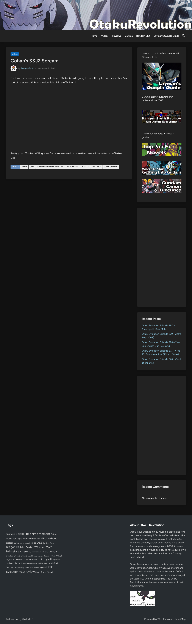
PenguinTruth (153, 535)
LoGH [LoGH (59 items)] (34, 559)
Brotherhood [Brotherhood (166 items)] (49, 538)
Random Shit (143, 35)
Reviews (116, 35)
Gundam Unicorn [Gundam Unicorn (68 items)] (13, 556)
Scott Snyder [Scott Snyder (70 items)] (41, 572)
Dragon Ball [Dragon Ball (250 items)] (13, 547)
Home (94, 35)
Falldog (171, 531)
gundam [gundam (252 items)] (54, 551)
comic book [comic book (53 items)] (24, 543)
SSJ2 (99, 167)
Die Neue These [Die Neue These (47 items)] (48, 543)
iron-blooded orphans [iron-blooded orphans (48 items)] (35, 556)
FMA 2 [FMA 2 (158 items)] (48, 547)
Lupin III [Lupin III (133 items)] (48, 559)
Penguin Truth (27, 68)
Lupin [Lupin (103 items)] (40, 559)
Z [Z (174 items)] (52, 571)
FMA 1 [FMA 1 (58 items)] (41, 547)
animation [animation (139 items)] (11, 533)
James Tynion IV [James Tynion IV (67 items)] (51, 556)
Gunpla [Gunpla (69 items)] (24, 556)
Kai (93, 167)
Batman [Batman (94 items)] (26, 538)
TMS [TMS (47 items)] (49, 572)
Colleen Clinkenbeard (48, 167)
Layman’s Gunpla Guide (166, 35)
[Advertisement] (162, 257)
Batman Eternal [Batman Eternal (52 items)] (36, 539)
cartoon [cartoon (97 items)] (9, 542)
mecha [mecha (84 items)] (26, 563)
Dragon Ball (73, 167)
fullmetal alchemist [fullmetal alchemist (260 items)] (18, 551)
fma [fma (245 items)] (36, 547)
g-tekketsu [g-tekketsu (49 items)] (44, 552)
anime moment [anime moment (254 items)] (40, 534)
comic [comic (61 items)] (16, 543)
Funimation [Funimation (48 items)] (35, 552)
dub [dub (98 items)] (23, 547)
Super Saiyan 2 (111, 167)
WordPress (163, 619)
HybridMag (180, 619)
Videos (104, 35)
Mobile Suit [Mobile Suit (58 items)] (42, 563)
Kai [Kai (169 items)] (60, 555)
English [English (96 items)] (29, 547)
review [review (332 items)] (30, 571)
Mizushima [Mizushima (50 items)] (33, 563)
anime (24, 167)
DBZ (63, 167)
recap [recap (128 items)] (22, 571)
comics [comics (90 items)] (32, 543)
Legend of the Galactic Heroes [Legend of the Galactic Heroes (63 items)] (19, 559)
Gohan (85, 167)
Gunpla (129, 35)
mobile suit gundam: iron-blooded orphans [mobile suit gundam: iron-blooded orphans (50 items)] (30, 568)
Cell (32, 167)
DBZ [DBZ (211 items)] (39, 542)
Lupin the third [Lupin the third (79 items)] (15, 563)
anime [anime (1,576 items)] (23, 533)
